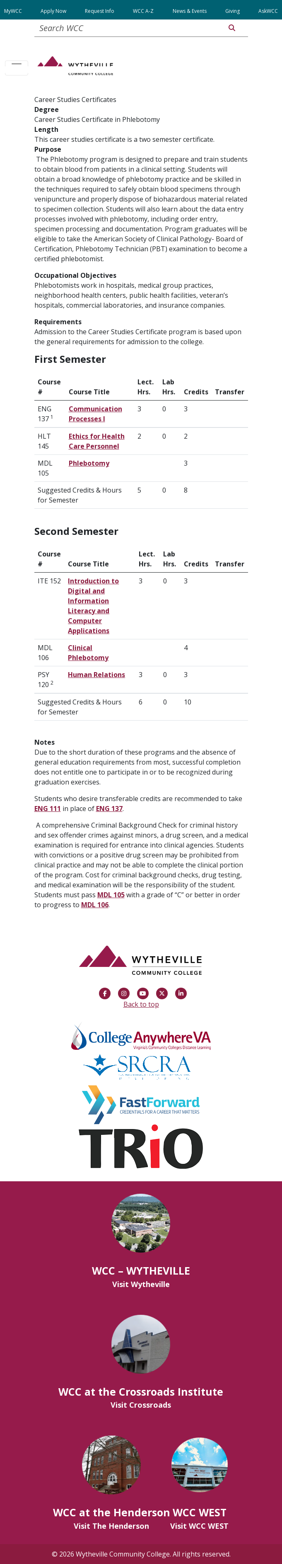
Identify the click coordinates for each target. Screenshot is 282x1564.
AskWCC (268, 11)
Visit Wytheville (141, 1284)
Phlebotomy (89, 463)
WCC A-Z (143, 11)
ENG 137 (109, 808)
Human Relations (96, 674)
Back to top (141, 1004)
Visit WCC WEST (199, 1526)
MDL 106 (94, 904)
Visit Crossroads (141, 1405)
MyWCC (13, 11)
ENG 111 (47, 808)
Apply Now (53, 11)
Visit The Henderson (111, 1526)
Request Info (99, 11)
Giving (232, 11)
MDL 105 (111, 894)
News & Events (190, 11)
